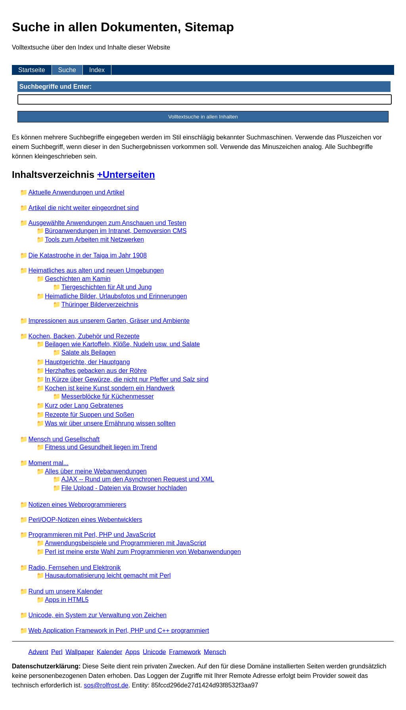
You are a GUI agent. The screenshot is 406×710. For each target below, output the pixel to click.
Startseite (31, 70)
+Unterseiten (126, 174)
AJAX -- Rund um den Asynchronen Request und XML (137, 479)
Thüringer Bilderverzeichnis (99, 304)
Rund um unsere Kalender (66, 591)
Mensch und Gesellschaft (64, 439)
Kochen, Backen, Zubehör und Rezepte (84, 336)
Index (97, 70)
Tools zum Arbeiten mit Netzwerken (94, 239)
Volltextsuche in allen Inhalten (203, 117)
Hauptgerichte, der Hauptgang (87, 362)
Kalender (109, 651)
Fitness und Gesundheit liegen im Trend (101, 447)
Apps (132, 651)
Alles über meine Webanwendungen (96, 471)
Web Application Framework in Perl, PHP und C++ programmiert (119, 630)
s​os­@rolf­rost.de (106, 685)
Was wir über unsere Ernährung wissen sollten (110, 423)
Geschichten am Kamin (77, 278)
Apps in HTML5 (66, 599)
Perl (56, 651)
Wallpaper (79, 651)
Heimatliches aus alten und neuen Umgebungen (96, 270)
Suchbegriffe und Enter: (55, 86)
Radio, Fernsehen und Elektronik (75, 567)
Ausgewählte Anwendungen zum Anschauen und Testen (107, 222)
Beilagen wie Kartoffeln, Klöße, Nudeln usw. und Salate (122, 344)
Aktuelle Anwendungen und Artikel (76, 192)
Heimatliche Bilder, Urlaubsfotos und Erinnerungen (116, 296)
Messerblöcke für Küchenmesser (107, 396)
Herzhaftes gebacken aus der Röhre (96, 370)
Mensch (215, 651)
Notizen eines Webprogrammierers (77, 504)
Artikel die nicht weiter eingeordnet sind (84, 207)
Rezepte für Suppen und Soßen (89, 414)
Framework (185, 651)
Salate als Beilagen (88, 352)
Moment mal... (49, 463)
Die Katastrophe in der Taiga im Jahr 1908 (88, 255)
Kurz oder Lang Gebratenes (84, 405)
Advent (38, 651)
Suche (67, 70)
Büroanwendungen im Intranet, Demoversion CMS (116, 230)
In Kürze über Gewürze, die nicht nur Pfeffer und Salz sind (126, 379)
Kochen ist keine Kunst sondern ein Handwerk (109, 388)
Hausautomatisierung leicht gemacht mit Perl (107, 575)
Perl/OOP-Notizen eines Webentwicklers (85, 519)
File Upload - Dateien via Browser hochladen (124, 488)
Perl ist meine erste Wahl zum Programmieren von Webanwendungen (143, 551)
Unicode (154, 651)
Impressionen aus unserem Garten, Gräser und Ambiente (109, 320)
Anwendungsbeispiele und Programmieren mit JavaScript (125, 543)
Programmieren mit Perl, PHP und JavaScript (92, 534)
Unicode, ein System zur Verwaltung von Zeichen (98, 615)
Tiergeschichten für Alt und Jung (106, 287)
